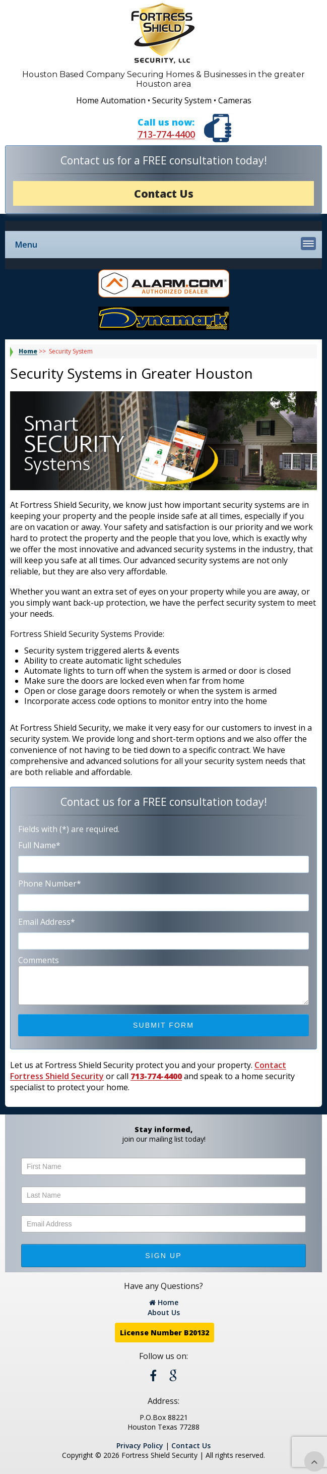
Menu (165, 243)
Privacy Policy (139, 1445)
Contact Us (163, 194)
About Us (164, 1312)
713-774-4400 (166, 134)
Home (28, 351)
